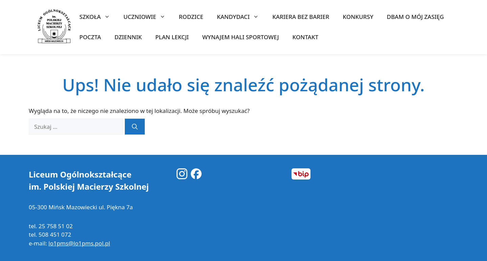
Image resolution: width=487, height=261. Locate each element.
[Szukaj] (135, 127)
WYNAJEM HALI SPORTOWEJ (240, 37)
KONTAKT (306, 37)
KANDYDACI (241, 17)
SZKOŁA (98, 17)
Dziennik (128, 37)
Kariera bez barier (300, 17)
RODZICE (191, 17)
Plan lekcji (172, 37)
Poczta (90, 37)
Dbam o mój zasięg (415, 17)
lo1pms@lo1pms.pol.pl (79, 243)
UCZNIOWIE (147, 17)
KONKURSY (358, 17)
